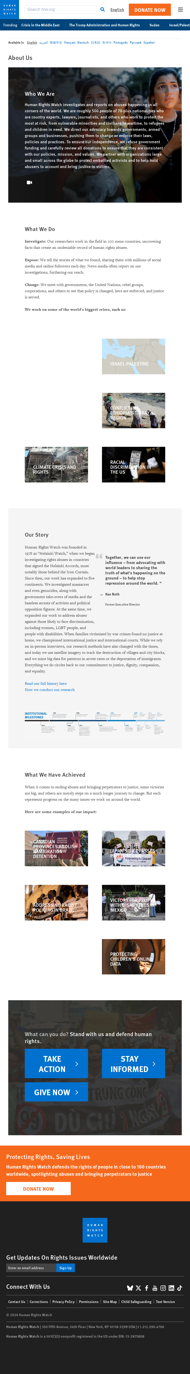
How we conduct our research (50, 689)
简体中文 (56, 42)
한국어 (107, 42)
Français (69, 42)
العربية (43, 42)
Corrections (39, 1301)
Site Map (110, 1301)
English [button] (117, 9)
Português (121, 42)
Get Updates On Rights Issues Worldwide (61, 1257)
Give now (52, 1092)
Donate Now (149, 9)
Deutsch (83, 42)
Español (149, 42)
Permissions (89, 1301)
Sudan (157, 24)
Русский (135, 42)
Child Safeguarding (136, 1301)
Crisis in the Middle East (43, 24)
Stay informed (129, 1063)
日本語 (95, 42)
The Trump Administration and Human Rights (107, 24)
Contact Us (16, 1301)
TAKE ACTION (52, 1063)
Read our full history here (46, 683)
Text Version (165, 1301)
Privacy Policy (63, 1301)
